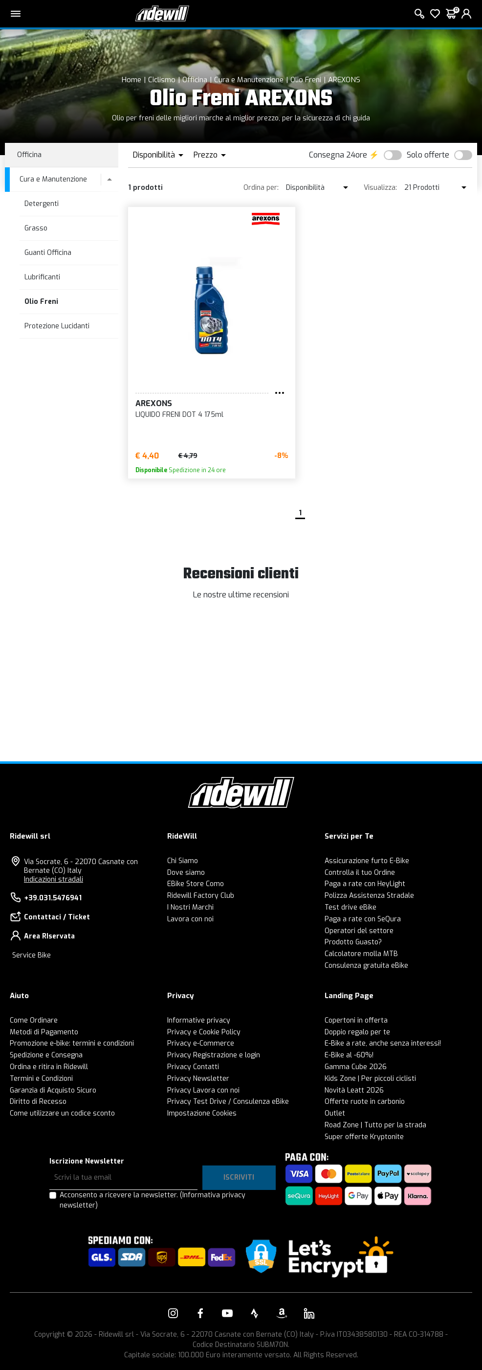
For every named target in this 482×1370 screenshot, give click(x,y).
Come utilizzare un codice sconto (62, 1113)
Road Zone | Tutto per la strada (375, 1125)
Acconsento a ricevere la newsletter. (152, 1200)
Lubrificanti (42, 277)
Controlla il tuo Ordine (360, 872)
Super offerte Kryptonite (364, 1137)
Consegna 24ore (338, 155)
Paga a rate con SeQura (363, 919)
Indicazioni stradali (53, 879)
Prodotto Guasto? (353, 942)
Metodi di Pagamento (44, 1032)
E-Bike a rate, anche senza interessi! (383, 1043)
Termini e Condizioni (41, 1078)
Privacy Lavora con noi (203, 1090)
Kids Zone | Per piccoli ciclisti (370, 1078)
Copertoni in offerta (356, 1020)
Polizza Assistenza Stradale (369, 895)
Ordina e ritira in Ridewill (49, 1067)
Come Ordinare (34, 1020)
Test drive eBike (350, 907)
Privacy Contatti (193, 1067)
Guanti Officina (47, 252)
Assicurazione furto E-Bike (367, 861)
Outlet (335, 1113)
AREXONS (344, 80)
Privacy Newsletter (198, 1078)
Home (131, 80)
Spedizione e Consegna (46, 1055)
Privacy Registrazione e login (213, 1055)
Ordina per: (261, 187)
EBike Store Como (195, 884)
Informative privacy (198, 1020)
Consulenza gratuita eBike (366, 965)
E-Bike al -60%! (349, 1055)
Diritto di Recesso (38, 1101)
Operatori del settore (359, 931)
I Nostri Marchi (190, 907)
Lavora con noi (190, 919)
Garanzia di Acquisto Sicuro (53, 1090)
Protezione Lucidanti (56, 326)
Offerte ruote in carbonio (365, 1101)
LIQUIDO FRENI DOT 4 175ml (179, 414)
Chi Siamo (182, 861)
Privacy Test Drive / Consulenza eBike (228, 1101)
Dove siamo (186, 872)
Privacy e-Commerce (200, 1043)
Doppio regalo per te (357, 1032)
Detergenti (41, 203)
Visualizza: (380, 187)
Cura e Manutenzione (249, 80)
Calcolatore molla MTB (361, 954)
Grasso (35, 228)
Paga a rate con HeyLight (365, 884)
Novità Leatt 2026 (354, 1090)
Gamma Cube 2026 (356, 1067)
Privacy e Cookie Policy (204, 1032)
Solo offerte (428, 155)
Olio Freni (305, 80)
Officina (194, 80)
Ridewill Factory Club (200, 895)
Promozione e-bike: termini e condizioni (72, 1043)
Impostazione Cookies (202, 1113)
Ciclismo (161, 80)
